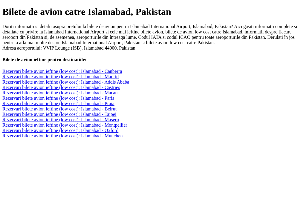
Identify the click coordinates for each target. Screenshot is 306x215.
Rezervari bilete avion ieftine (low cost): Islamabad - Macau (60, 92)
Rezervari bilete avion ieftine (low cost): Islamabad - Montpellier (64, 125)
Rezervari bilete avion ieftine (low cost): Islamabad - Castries (61, 87)
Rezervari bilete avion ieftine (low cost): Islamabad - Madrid (60, 76)
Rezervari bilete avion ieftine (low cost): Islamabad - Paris (58, 98)
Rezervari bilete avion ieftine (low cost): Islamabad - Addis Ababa (65, 82)
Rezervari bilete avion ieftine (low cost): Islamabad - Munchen (62, 135)
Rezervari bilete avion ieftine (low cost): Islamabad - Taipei (59, 114)
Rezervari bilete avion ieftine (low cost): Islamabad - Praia (58, 103)
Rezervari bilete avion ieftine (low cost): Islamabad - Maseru (60, 119)
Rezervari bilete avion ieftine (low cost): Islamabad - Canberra (62, 71)
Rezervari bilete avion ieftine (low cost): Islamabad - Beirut (59, 108)
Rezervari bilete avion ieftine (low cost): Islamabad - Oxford (60, 130)
